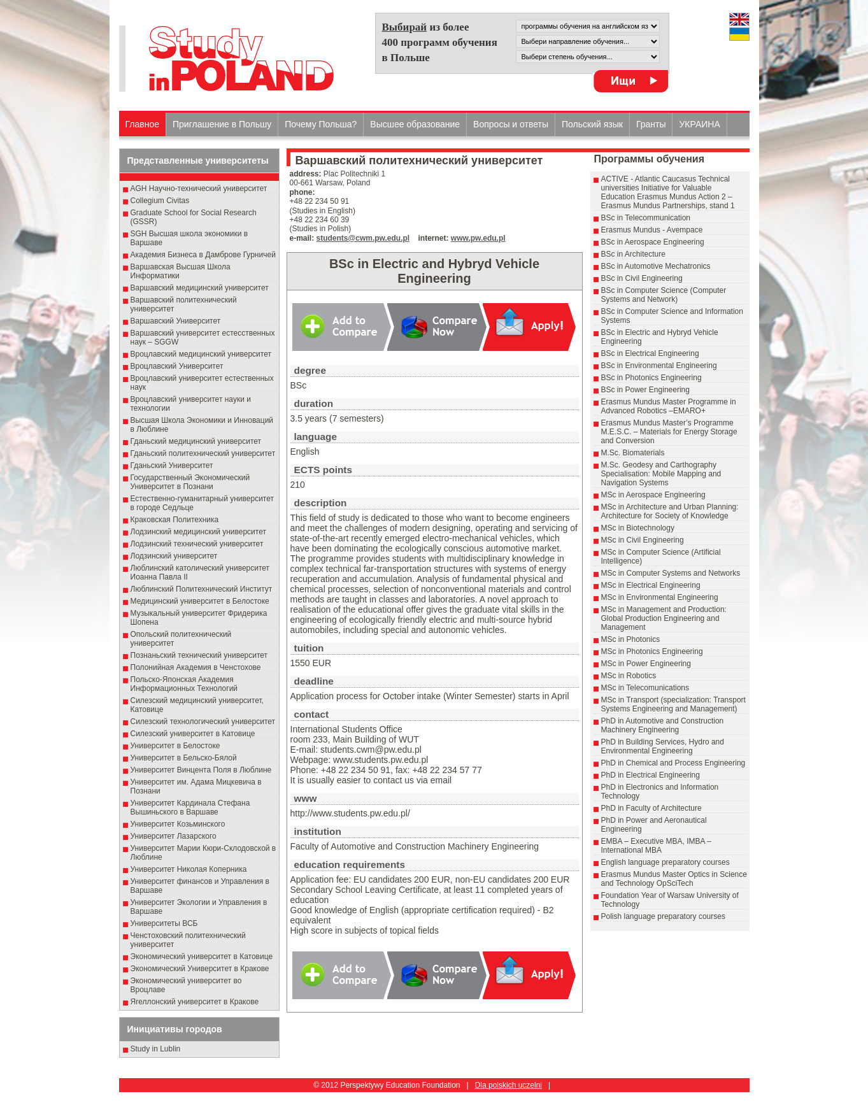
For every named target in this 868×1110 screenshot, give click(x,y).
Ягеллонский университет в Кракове (195, 1001)
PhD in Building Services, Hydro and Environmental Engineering (662, 746)
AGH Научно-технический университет (199, 188)
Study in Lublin (156, 1048)
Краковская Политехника (175, 519)
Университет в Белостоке (175, 745)
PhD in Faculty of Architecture (651, 808)
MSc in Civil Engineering (642, 540)
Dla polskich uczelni (508, 1085)
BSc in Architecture (633, 254)
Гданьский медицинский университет (196, 441)
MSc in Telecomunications (645, 687)
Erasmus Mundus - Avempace (652, 229)
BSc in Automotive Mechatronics (656, 266)
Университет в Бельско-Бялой (184, 757)
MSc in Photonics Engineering (652, 651)
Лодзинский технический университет (197, 543)
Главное (142, 124)
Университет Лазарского (174, 836)
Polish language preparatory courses (663, 916)
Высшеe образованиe (415, 124)
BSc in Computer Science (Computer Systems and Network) (664, 295)
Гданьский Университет (172, 465)
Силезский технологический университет (203, 721)
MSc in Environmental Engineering (659, 597)
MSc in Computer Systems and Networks (671, 573)
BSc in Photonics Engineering (651, 377)
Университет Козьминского (178, 824)
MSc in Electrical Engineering (651, 585)
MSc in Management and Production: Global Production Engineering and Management (664, 618)
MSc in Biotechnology (637, 527)
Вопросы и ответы (510, 124)
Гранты (651, 124)
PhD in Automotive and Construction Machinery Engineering (662, 725)
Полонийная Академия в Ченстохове (196, 667)
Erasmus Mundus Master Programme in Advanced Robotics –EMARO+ (668, 406)
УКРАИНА (699, 124)
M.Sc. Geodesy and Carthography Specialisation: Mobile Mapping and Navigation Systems (661, 473)
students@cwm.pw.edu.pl (363, 238)
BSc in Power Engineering (645, 389)
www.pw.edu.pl (478, 238)
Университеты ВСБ (164, 923)
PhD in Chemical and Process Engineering (673, 762)
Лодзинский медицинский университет (198, 531)
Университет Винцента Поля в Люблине (201, 769)
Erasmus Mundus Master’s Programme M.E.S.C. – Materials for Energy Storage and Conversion (669, 431)
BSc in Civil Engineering (642, 278)
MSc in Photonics (630, 639)
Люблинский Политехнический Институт (202, 589)
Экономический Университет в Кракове (200, 968)
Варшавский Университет (176, 321)
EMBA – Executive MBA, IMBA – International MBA (656, 846)
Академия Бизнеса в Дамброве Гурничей (203, 254)
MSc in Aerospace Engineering (653, 494)
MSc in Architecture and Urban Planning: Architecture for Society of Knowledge (670, 511)
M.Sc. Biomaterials (633, 452)
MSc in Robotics (629, 675)
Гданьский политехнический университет (203, 453)
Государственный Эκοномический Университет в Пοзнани (190, 482)
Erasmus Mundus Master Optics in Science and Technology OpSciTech (674, 879)
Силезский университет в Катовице (193, 733)
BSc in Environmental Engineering (659, 365)
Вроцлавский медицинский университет (201, 354)
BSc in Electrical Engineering (650, 353)
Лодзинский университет (174, 555)
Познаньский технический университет (199, 655)
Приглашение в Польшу (222, 124)
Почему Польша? (321, 124)
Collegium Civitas (160, 200)
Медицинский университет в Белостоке (200, 601)
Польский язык (592, 124)
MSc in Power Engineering (646, 663)
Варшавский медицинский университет (200, 287)
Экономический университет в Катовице (202, 956)
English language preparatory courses (665, 862)
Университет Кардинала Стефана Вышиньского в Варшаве (190, 807)
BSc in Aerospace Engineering (652, 242)
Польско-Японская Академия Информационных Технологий (184, 684)
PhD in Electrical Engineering (650, 775)
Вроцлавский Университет (177, 366)
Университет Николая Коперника (189, 869)
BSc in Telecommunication (646, 217)
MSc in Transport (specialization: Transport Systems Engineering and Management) (673, 704)
